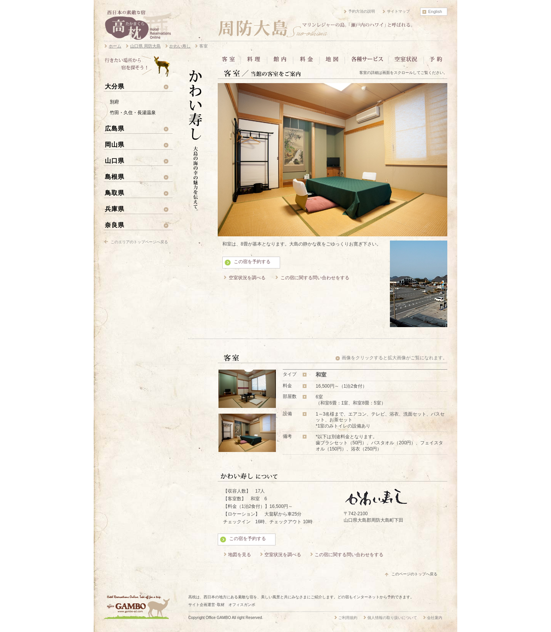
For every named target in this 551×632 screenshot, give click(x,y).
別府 (114, 102)
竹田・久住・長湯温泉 (133, 112)
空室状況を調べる (247, 277)
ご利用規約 (347, 618)
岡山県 (114, 144)
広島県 (114, 128)
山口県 (114, 160)
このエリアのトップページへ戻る (139, 242)
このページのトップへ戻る (414, 574)
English (435, 11)
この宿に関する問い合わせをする (314, 277)
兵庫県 (114, 209)
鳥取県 (114, 192)
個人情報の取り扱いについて (392, 618)
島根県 (114, 176)
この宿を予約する (252, 261)
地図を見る (239, 554)
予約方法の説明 (361, 11)
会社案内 (434, 618)
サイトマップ (398, 11)
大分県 (114, 86)
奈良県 (114, 225)
